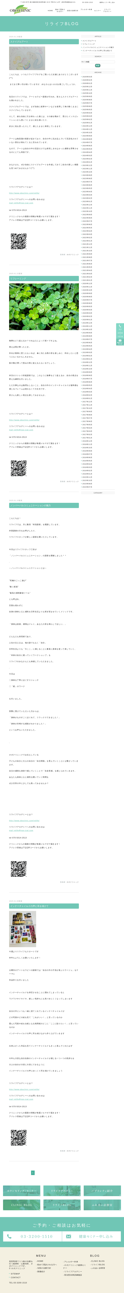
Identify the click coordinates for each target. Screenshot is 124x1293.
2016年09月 (87, 451)
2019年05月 (87, 346)
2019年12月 (87, 323)
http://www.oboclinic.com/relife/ (24, 193)
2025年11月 (87, 90)
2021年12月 (87, 244)
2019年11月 (87, 326)
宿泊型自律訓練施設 (73, 1275)
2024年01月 (87, 162)
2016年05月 (87, 461)
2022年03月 (87, 234)
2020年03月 (87, 313)
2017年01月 (87, 438)
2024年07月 (87, 142)
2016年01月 (87, 474)
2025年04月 (87, 113)
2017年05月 (87, 425)
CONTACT (16, 1278)
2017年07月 (87, 418)
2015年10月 (87, 480)
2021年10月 (87, 251)
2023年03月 (87, 195)
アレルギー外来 (86, 9)
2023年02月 (87, 198)
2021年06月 (87, 264)
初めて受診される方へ (60, 10)
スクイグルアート (19, 41)
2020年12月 (87, 283)
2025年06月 (87, 106)
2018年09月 (87, 372)
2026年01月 (87, 83)
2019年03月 (87, 352)
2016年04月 (87, 464)
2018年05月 (87, 385)
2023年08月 (87, 178)
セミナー (97, 10)
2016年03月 (87, 467)
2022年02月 (87, 237)
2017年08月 (87, 415)
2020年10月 (87, 290)
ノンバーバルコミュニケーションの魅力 (30, 505)
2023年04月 (87, 192)
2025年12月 (87, 86)
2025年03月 (87, 116)
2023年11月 (87, 169)
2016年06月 (87, 457)
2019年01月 (87, 359)
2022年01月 (87, 241)
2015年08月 (87, 484)
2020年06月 (87, 303)
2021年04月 (87, 270)
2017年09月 (87, 411)
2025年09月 (87, 96)
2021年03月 (87, 274)
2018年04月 (87, 388)
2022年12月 (87, 205)
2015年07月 (87, 487)
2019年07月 (87, 339)
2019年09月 (87, 333)
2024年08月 (87, 139)
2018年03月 (87, 392)
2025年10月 (87, 93)
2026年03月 (87, 77)
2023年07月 (87, 182)
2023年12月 (87, 165)
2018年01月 (87, 398)
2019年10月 (87, 329)
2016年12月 (87, 441)
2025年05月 (87, 109)
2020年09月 (87, 293)
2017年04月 (87, 428)
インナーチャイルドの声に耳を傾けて (29, 906)
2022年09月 (87, 214)
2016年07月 (87, 454)
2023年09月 (87, 175)
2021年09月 (87, 254)
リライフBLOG (98, 1265)
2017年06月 (87, 421)
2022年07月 (87, 221)
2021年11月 (87, 247)
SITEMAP (15, 1274)
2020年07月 (87, 300)
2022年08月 (87, 218)
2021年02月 (87, 277)
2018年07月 (87, 379)
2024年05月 (87, 149)
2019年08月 (87, 336)
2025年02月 (87, 119)
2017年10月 (87, 408)
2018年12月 (87, 362)
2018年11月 (87, 365)
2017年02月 (87, 434)
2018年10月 (87, 369)
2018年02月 (87, 395)
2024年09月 (87, 136)
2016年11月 (87, 444)
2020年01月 (87, 320)
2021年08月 (87, 257)
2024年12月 (87, 126)
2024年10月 (87, 132)
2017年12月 (87, 402)
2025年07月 (87, 103)
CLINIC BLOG (98, 1261)
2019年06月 (87, 342)
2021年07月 (87, 260)
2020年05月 (87, 306)
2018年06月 (87, 382)
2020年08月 (87, 297)
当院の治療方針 (72, 10)
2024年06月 (87, 146)
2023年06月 (87, 185)
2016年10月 (87, 448)
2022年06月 (87, 224)
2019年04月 (87, 349)
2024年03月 (87, 155)
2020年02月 (87, 316)
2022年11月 (87, 208)
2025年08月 (87, 100)
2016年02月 (87, 470)
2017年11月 (87, 405)
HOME (50, 10)
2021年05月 (87, 267)
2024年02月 (87, 159)
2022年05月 (87, 228)
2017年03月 (87, 431)
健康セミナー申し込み (107, 2)
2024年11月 (87, 129)
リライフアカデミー (107, 10)
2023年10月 (87, 172)
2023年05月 (87, 188)
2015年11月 (87, 477)
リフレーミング (18, 278)
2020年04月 (87, 310)
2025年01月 (87, 123)
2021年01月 (87, 280)
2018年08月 (87, 375)
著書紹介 (41, 1272)
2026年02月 (87, 80)
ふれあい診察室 (98, 1268)
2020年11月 (87, 287)
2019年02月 (87, 356)
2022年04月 (87, 231)
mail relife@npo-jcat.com (21, 203)
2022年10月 (87, 211)
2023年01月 (87, 201)
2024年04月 (87, 152)
